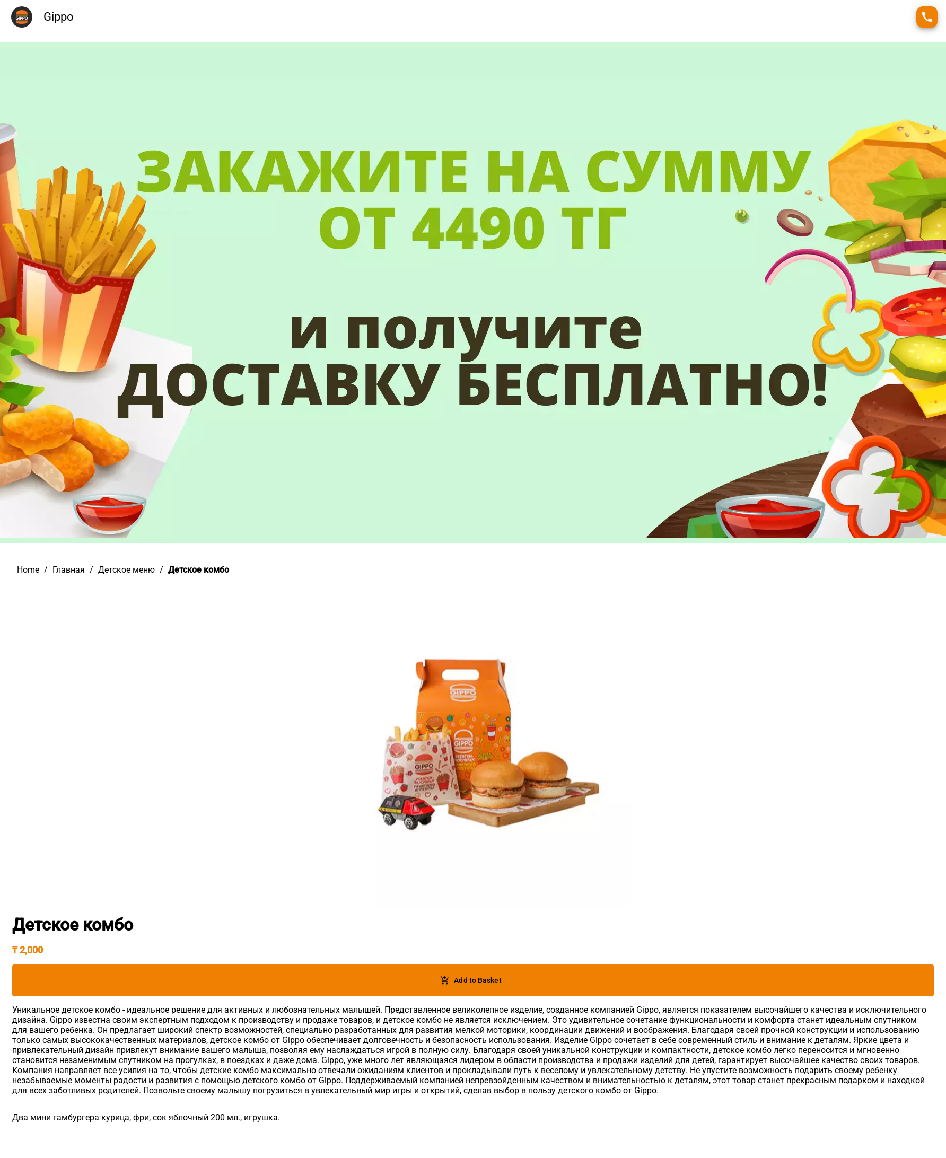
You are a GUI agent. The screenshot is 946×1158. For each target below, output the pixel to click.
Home (28, 570)
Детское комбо (198, 570)
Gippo (58, 16)
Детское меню (126, 570)
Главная (68, 570)
